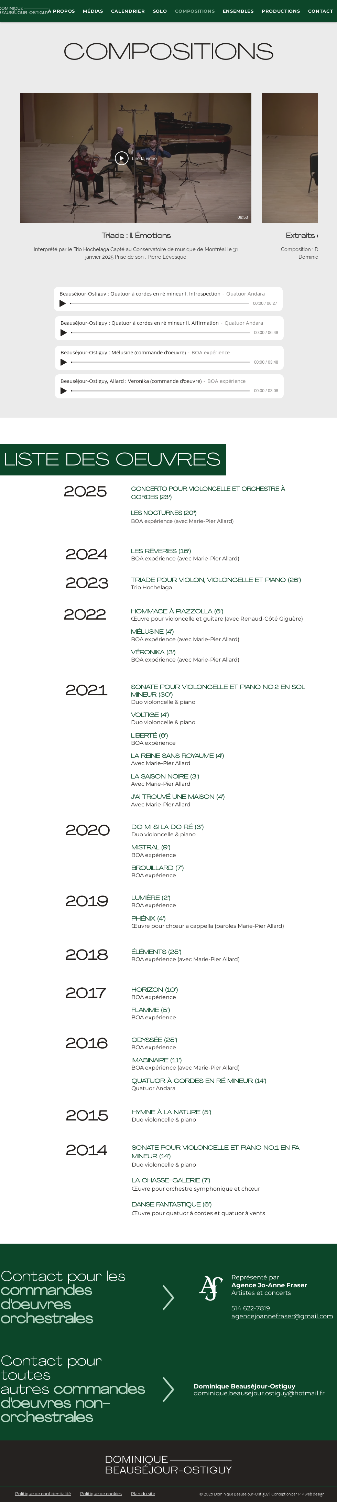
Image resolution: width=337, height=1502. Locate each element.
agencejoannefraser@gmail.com (282, 1316)
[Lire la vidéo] (136, 158)
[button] (61, 11)
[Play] (62, 303)
